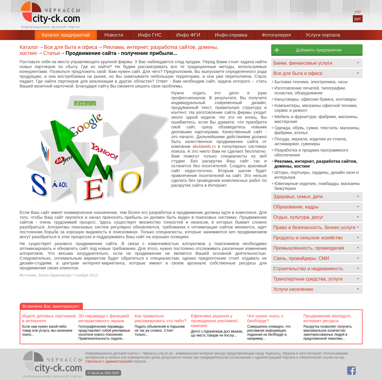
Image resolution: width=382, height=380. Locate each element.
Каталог (29, 47)
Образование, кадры (296, 206)
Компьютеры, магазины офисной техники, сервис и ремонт (316, 108)
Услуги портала (323, 35)
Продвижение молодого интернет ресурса (327, 318)
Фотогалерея (276, 35)
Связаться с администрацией (108, 361)
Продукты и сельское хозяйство (308, 237)
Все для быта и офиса (70, 47)
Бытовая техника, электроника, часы (311, 81)
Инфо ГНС (150, 35)
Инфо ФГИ (188, 35)
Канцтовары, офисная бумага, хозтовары (316, 99)
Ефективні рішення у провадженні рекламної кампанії (214, 320)
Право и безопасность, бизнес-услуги (314, 227)
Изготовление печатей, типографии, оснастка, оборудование (310, 90)
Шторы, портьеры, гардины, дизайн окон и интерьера (317, 175)
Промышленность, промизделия (308, 247)
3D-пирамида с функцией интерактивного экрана (103, 318)
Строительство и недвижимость (308, 268)
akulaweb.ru (204, 146)
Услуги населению (293, 289)
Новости (114, 35)
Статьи (51, 53)
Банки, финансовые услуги (302, 62)
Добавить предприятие (319, 49)
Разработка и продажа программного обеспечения (311, 152)
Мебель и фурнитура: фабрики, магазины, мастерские (317, 119)
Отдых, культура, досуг (298, 217)
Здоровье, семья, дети (298, 196)
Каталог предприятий (66, 35)
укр (357, 11)
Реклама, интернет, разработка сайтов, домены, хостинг (316, 163)
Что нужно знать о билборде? (265, 318)
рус (357, 18)
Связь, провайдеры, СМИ (301, 258)
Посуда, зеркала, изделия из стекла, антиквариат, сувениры (311, 141)
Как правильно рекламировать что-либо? (160, 318)
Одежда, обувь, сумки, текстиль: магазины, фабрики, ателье (317, 130)
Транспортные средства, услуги (308, 278)
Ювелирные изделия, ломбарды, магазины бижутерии (317, 186)
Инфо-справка (231, 35)
